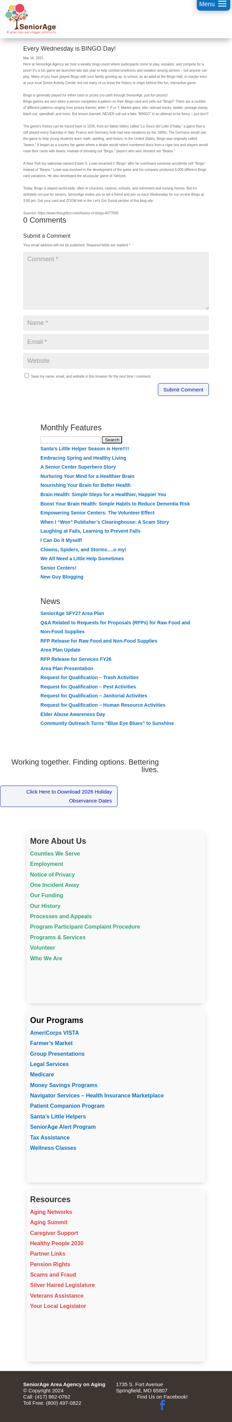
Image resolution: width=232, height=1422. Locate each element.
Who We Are (46, 958)
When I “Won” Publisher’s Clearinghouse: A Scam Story (104, 522)
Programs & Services (57, 937)
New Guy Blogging (61, 577)
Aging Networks (51, 1212)
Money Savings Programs (64, 1085)
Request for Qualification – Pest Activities (88, 686)
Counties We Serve (55, 854)
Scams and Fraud (53, 1275)
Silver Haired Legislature (62, 1285)
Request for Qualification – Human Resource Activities (102, 705)
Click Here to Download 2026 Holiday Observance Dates (69, 796)
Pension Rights (50, 1264)
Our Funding (46, 895)
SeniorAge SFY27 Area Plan (72, 613)
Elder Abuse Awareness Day (72, 714)
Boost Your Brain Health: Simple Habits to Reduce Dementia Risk (115, 504)
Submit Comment (183, 389)
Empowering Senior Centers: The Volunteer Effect (97, 512)
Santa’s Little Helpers (58, 1116)
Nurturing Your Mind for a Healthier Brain (87, 476)
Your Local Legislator (58, 1306)
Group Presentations (57, 1054)
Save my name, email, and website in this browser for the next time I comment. (91, 376)
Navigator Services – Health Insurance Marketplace (97, 1095)
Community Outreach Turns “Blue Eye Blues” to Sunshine (107, 723)
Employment (46, 864)
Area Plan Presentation (66, 668)
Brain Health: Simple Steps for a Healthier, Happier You (103, 494)
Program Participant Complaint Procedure (85, 927)
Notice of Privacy (52, 875)
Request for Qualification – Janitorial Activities (93, 695)
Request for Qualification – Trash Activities (89, 677)
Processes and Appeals (61, 916)
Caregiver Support (54, 1233)
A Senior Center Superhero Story (78, 467)
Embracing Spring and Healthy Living (83, 458)
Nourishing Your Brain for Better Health (85, 485)
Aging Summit (48, 1222)
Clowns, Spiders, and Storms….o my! (83, 549)
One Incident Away (54, 885)
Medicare (42, 1074)
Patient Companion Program (67, 1106)
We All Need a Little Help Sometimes (82, 558)
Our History (45, 906)
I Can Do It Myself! (61, 540)
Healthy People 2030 (56, 1243)
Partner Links (47, 1254)
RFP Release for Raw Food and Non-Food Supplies (98, 641)
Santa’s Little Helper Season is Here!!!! (84, 448)
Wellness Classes (53, 1148)
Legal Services (49, 1064)
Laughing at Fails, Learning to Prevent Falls (90, 531)
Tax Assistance (50, 1137)
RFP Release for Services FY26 (75, 659)
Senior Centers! (58, 568)
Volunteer (42, 948)
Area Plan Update (60, 650)
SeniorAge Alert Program (63, 1127)
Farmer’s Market (51, 1043)
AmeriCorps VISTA (54, 1033)
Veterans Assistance (56, 1296)
